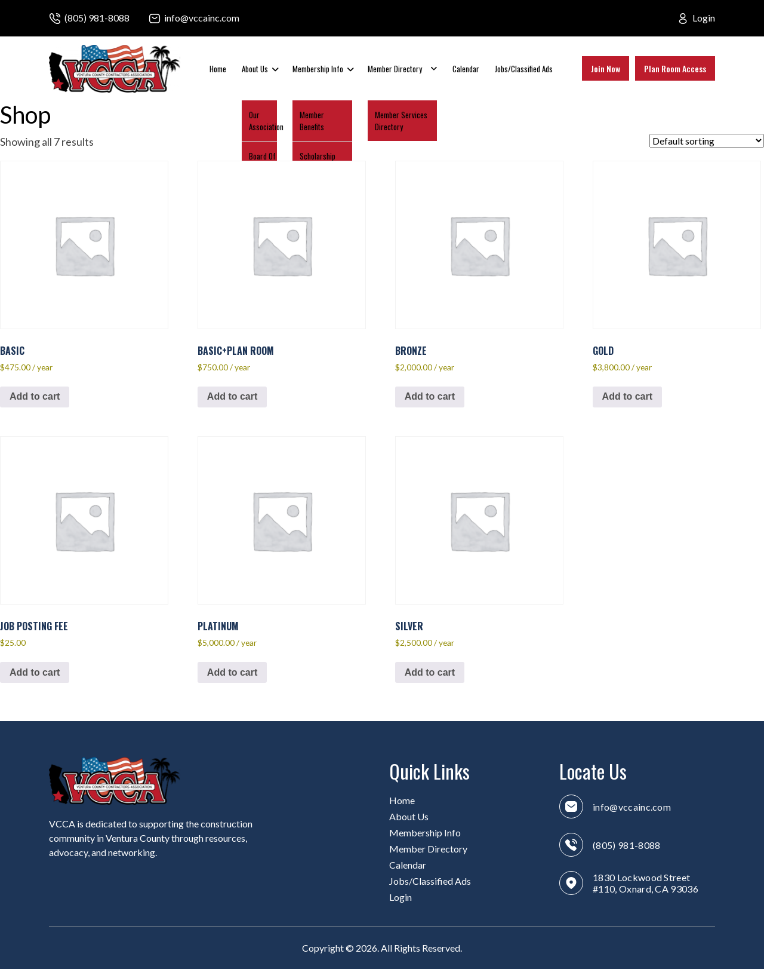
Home (218, 69)
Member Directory (395, 69)
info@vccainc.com (201, 17)
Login (703, 17)
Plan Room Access (675, 68)
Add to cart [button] (35, 396)
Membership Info (317, 69)
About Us (255, 69)
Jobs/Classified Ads (524, 69)
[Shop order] (706, 141)
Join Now (605, 68)
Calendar (465, 69)
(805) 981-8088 (97, 17)
